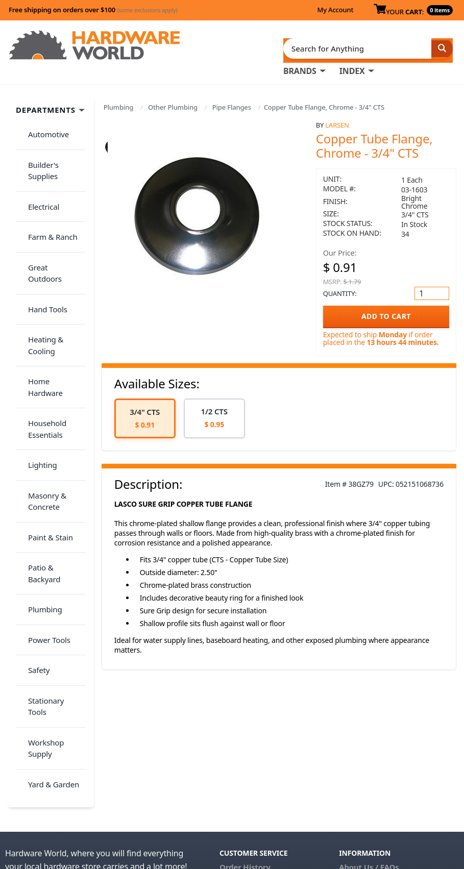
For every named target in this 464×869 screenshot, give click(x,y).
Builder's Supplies (53, 145)
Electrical (37, 165)
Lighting (36, 330)
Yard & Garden (47, 522)
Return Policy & (367, 735)
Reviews (354, 749)
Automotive (42, 125)
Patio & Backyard (51, 401)
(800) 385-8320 (245, 763)
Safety (32, 462)
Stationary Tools (50, 482)
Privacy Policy (423, 735)
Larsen (337, 121)
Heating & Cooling (39, 252)
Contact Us (239, 749)
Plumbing (118, 103)
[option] (145, 414)
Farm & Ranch (46, 186)
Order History (245, 720)
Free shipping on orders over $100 (93, 9)
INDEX (352, 66)
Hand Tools (41, 226)
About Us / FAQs (369, 720)
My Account (335, 9)
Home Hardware (51, 277)
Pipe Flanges (231, 103)
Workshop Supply (53, 502)
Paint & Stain (44, 381)
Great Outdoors (49, 206)
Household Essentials (41, 304)
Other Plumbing (173, 103)
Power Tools (43, 442)
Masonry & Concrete (41, 355)
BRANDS (299, 66)
